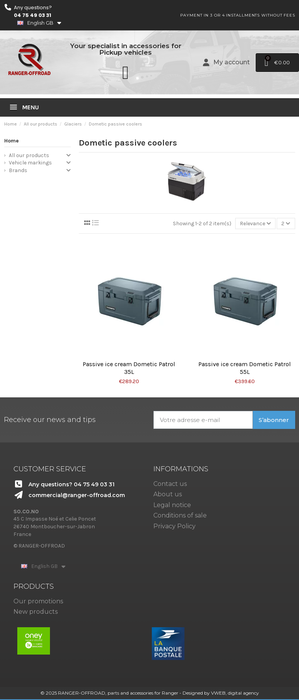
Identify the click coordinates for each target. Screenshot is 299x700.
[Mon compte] (226, 62)
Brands (18, 170)
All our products (29, 155)
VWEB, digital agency (235, 693)
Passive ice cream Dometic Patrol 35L (129, 367)
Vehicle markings (30, 162)
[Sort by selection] (255, 223)
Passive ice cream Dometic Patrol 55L (244, 367)
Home (11, 140)
